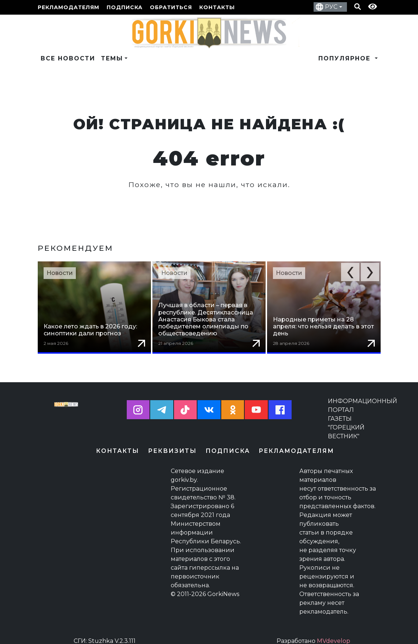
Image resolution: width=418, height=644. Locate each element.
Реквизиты (172, 443)
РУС (331, 6)
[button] (350, 272)
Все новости (68, 58)
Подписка (125, 7)
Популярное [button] (345, 58)
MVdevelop (333, 633)
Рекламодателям (68, 7)
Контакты (217, 7)
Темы (112, 58)
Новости (60, 272)
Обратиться (171, 7)
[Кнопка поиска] (358, 7)
